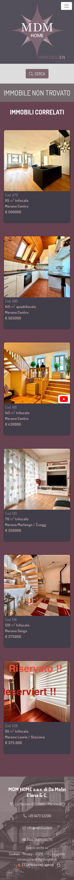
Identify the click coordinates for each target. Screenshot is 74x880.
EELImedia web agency (36, 864)
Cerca (37, 73)
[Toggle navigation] (66, 6)
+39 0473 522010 (39, 816)
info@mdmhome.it (39, 828)
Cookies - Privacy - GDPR (26, 854)
